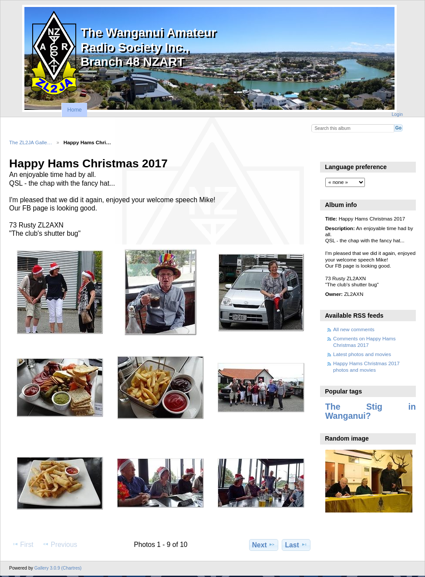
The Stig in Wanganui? (370, 411)
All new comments (353, 329)
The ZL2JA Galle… (30, 142)
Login (397, 114)
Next (263, 545)
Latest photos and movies (362, 354)
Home (74, 110)
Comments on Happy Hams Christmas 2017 (364, 341)
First (22, 544)
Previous (59, 544)
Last (296, 545)
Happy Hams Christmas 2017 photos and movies (366, 366)
